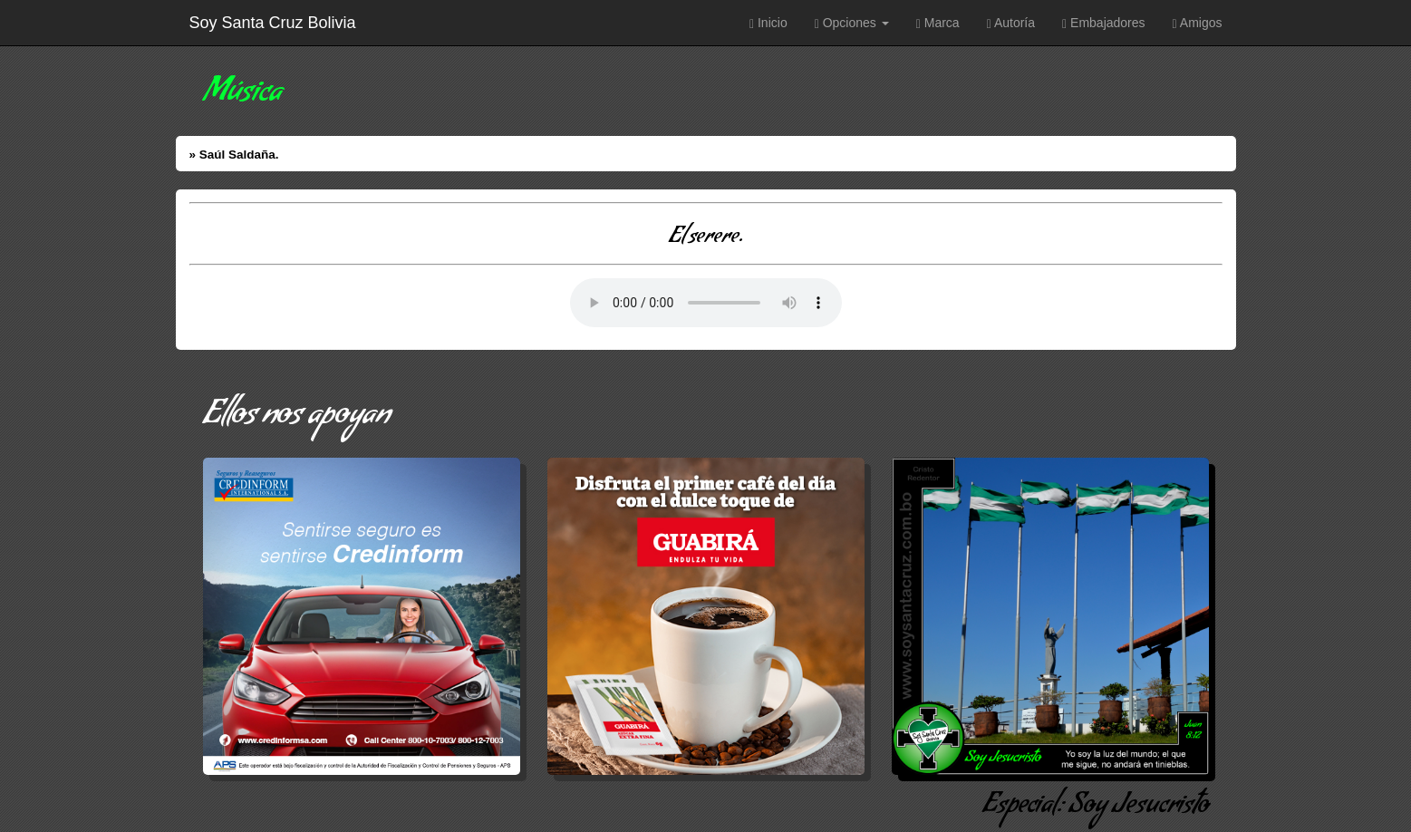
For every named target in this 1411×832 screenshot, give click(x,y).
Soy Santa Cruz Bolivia (272, 23)
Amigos (1198, 23)
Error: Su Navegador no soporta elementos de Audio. (706, 302)
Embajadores (1103, 23)
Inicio (768, 23)
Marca (938, 23)
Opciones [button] (852, 23)
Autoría (1011, 23)
